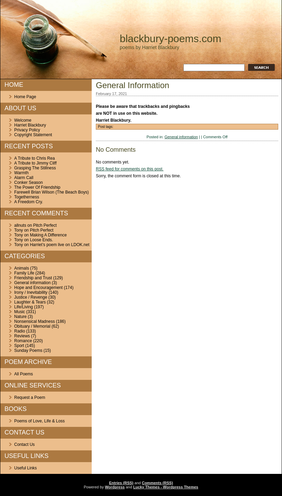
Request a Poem (29, 397)
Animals (21, 268)
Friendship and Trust (33, 277)
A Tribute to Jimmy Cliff (35, 163)
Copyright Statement (33, 134)
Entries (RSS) (121, 483)
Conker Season (28, 182)
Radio (19, 331)
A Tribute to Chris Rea (34, 158)
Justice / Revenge (30, 297)
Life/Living (23, 307)
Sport (19, 345)
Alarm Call (23, 177)
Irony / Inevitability (30, 292)
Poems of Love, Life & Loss (39, 421)
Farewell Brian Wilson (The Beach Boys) (51, 192)
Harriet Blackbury (30, 125)
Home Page (25, 96)
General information (32, 282)
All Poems (23, 374)
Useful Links (25, 468)
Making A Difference (48, 235)
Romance (23, 340)
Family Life (24, 273)
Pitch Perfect (45, 225)
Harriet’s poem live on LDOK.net (59, 244)
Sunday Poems (28, 350)
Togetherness (26, 197)
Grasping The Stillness (35, 168)
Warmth (21, 172)
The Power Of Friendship (37, 187)
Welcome (22, 120)
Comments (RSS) (157, 483)
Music (19, 311)
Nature (20, 316)
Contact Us (24, 444)
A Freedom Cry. (28, 201)
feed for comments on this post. (129, 169)
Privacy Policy (27, 130)
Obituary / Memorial (32, 326)
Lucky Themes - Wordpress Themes (165, 487)
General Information (132, 85)
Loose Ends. (41, 239)
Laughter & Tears (30, 302)
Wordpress (115, 487)
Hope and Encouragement (38, 287)
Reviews (22, 336)
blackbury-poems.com (170, 38)
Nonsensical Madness (34, 321)
